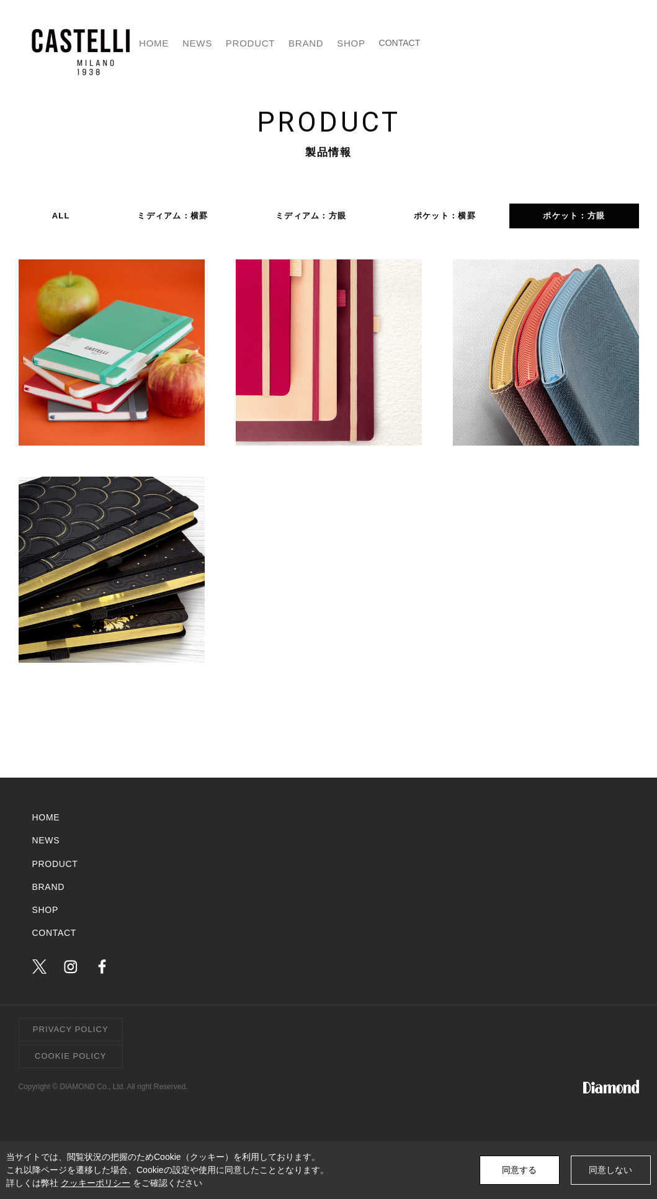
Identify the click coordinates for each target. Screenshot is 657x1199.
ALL (61, 215)
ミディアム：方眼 (310, 215)
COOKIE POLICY (70, 1056)
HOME (264, 43)
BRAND (449, 43)
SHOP (507, 43)
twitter (39, 966)
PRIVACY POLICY (71, 1029)
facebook (102, 966)
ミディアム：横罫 (172, 215)
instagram (70, 966)
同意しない (610, 1170)
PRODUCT (383, 43)
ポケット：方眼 (574, 215)
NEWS (319, 43)
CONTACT (595, 43)
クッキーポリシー (95, 1183)
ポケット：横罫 (445, 215)
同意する (519, 1170)
